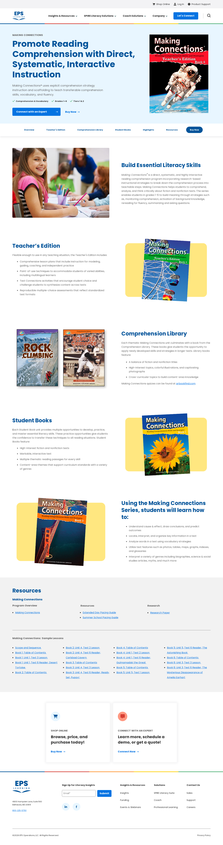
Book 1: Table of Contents (30, 652)
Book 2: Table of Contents (31, 672)
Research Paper (160, 612)
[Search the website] (209, 15)
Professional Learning (166, 807)
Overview (29, 129)
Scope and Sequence (28, 647)
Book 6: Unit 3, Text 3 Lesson (184, 662)
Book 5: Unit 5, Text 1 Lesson (133, 672)
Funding (124, 800)
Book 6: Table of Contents (183, 657)
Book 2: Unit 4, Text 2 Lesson (83, 647)
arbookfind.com (185, 383)
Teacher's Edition (55, 129)
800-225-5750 (19, 810)
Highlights (148, 129)
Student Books (123, 129)
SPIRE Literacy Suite (164, 793)
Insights (124, 793)
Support (191, 800)
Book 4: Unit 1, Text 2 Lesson (133, 652)
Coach (158, 800)
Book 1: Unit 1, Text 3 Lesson (31, 657)
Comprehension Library (90, 129)
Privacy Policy (204, 835)
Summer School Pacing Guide (100, 617)
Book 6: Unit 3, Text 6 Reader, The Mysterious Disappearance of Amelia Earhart (187, 672)
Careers (191, 807)
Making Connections (27, 612)
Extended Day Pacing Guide (99, 612)
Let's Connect (185, 15)
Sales (189, 793)
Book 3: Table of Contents (81, 662)
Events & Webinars (130, 807)
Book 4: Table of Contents (132, 647)
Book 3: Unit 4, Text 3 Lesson (83, 667)
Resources (172, 129)
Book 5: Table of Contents (132, 667)
